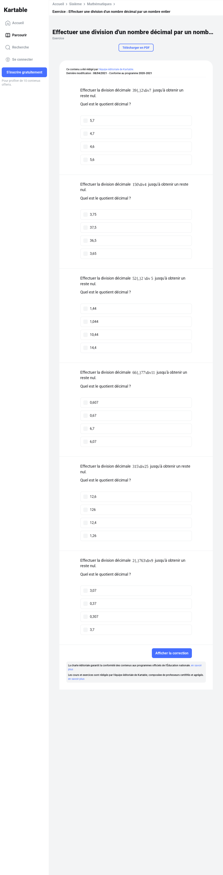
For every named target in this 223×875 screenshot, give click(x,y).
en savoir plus (76, 678)
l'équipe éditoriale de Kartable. (116, 69)
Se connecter (19, 59)
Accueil (14, 23)
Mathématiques (99, 4)
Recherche (17, 47)
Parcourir (16, 35)
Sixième (75, 4)
